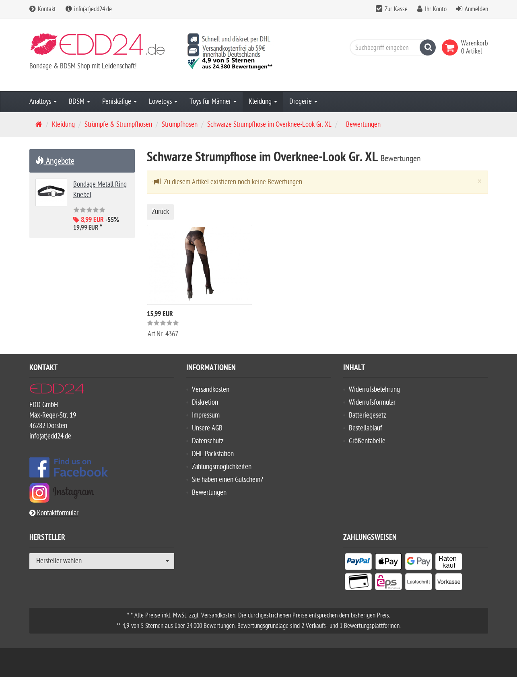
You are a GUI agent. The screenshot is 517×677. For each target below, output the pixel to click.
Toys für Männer (213, 101)
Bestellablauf (365, 428)
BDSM (79, 101)
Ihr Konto (436, 9)
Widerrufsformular (372, 402)
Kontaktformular (53, 513)
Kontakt (42, 9)
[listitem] (358, 563)
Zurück (160, 212)
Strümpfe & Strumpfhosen (118, 124)
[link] (451, 47)
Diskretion (205, 402)
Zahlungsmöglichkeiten (221, 467)
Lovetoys (163, 101)
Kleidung (263, 101)
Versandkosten (210, 389)
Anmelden (476, 9)
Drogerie (303, 101)
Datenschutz (208, 441)
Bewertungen (209, 492)
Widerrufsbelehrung (374, 389)
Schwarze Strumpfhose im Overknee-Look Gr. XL (269, 124)
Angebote (54, 161)
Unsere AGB (207, 428)
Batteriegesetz (367, 415)
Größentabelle (367, 441)
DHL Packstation (213, 454)
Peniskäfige (119, 101)
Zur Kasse (396, 9)
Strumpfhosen (180, 124)
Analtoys (43, 101)
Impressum (206, 415)
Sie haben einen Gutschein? (227, 479)
